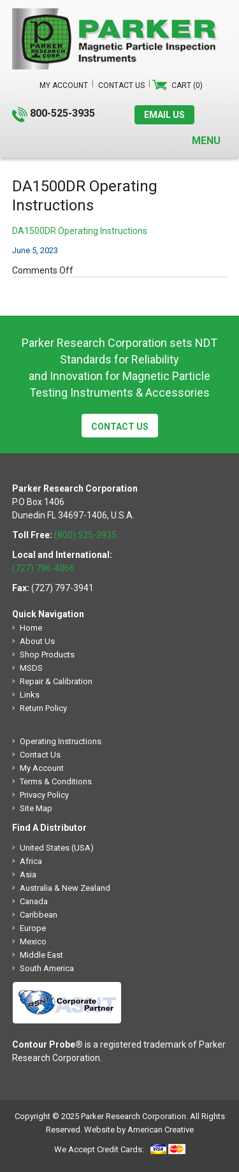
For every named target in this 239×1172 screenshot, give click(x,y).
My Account (42, 768)
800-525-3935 (62, 113)
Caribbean (38, 914)
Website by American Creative (139, 1129)
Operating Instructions (60, 741)
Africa (31, 861)
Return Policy (43, 708)
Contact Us (119, 426)
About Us (37, 641)
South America (47, 968)
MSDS (31, 668)
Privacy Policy (44, 795)
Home (31, 628)
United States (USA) (57, 848)
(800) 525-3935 (85, 535)
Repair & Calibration (56, 681)
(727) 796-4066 (43, 568)
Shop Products (47, 654)
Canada (34, 901)
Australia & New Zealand (65, 888)
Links (30, 695)
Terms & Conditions (56, 781)
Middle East (41, 955)
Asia (28, 874)
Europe (33, 928)
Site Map (36, 808)
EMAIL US (164, 115)
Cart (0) (187, 85)
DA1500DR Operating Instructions (79, 231)
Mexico (33, 941)
